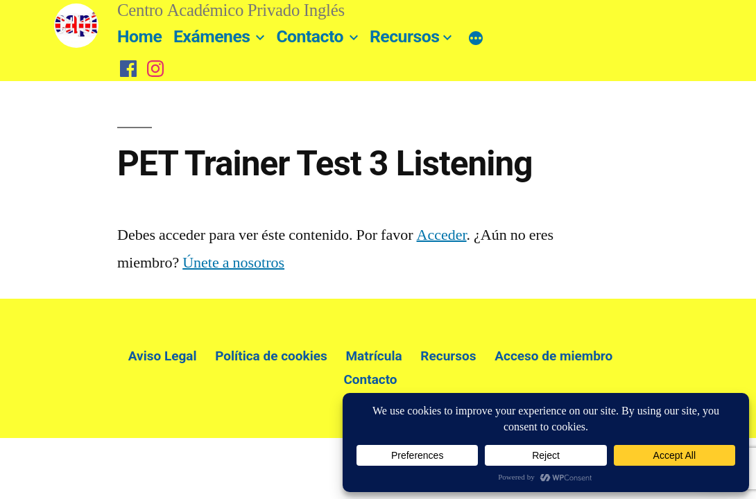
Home (139, 36)
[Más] (475, 38)
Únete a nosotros (233, 262)
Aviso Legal (162, 356)
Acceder (442, 235)
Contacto (309, 36)
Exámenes (211, 36)
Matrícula (373, 356)
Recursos (404, 36)
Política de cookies (271, 356)
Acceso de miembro (553, 356)
